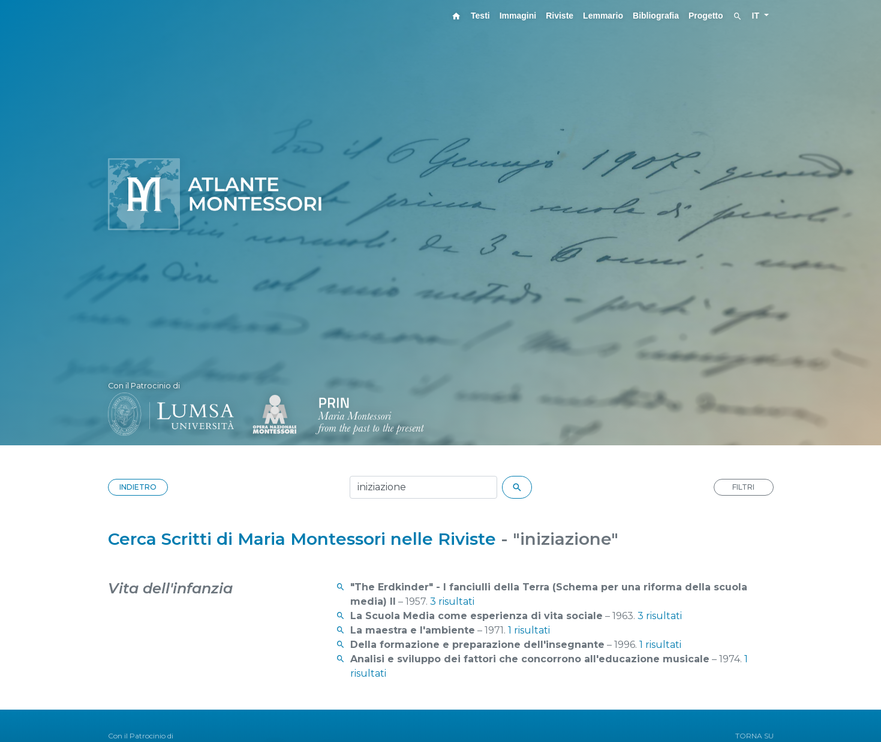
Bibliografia (656, 15)
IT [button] (757, 15)
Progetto (705, 15)
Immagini (518, 15)
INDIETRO (138, 486)
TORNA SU (754, 735)
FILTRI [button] (743, 486)
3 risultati (452, 601)
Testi (480, 15)
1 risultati (529, 630)
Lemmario (603, 15)
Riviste (559, 15)
